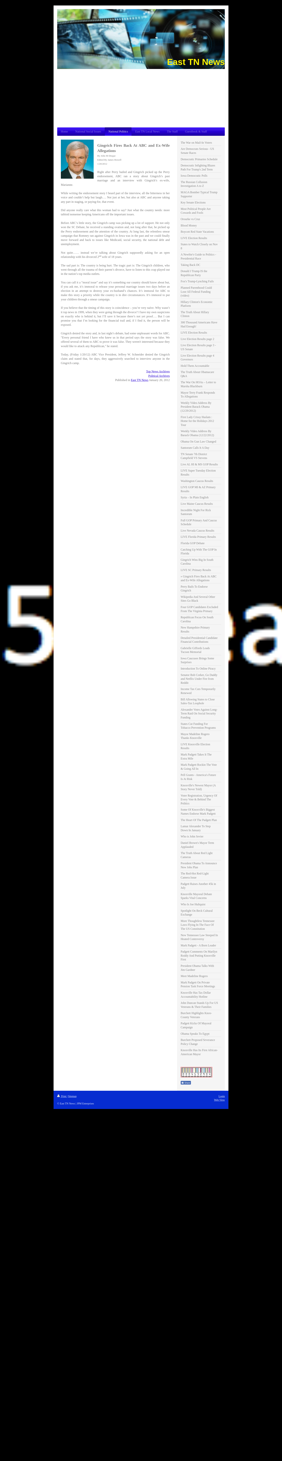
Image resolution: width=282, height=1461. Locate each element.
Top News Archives (158, 371)
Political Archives (159, 376)
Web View (219, 1099)
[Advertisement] (141, 96)
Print (62, 1096)
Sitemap (72, 1096)
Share (185, 1083)
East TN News (139, 380)
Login (222, 1096)
